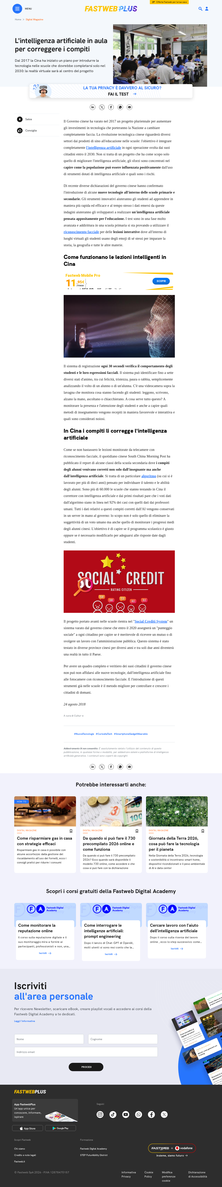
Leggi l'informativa (24, 1021)
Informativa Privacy (129, 1174)
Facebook (111, 107)
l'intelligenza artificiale (103, 147)
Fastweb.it (19, 1161)
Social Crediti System (151, 621)
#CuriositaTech (104, 733)
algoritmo (148, 476)
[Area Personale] (207, 9)
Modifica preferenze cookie (169, 1176)
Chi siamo (19, 1148)
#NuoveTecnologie (84, 733)
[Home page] (111, 8)
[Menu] (22, 9)
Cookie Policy (148, 1174)
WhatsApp (120, 107)
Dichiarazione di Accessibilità (197, 1174)
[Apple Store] (27, 1128)
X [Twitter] (102, 107)
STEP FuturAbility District (94, 1155)
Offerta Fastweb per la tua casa (171, 2)
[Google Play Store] (60, 1128)
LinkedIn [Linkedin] (93, 107)
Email (129, 107)
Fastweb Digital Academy (93, 1148)
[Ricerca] (201, 9)
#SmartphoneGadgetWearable (131, 733)
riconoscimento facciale (81, 232)
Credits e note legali (25, 1155)
